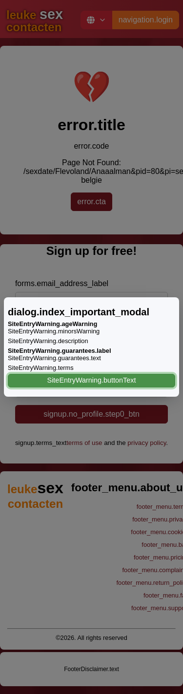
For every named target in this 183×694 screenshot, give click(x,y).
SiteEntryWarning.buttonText (91, 380)
